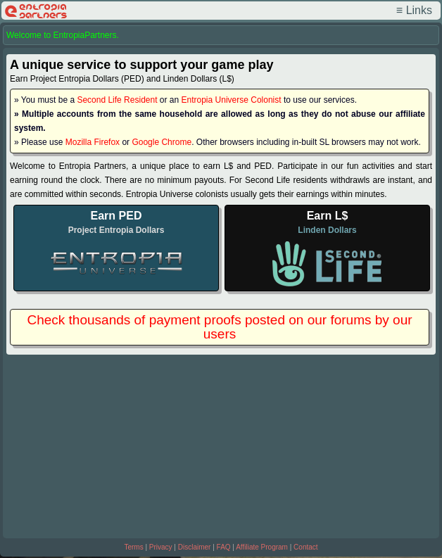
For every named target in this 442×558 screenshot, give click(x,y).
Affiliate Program (262, 547)
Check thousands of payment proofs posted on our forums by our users (219, 326)
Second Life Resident (117, 100)
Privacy (160, 547)
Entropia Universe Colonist (232, 100)
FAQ (224, 547)
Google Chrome (161, 142)
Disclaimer (194, 547)
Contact (305, 547)
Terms (133, 547)
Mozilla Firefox (92, 142)
